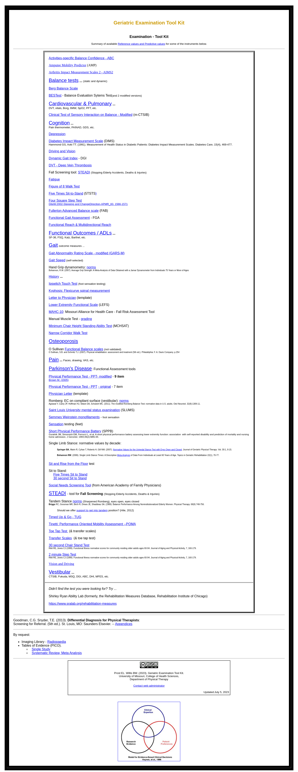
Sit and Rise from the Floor (68, 463)
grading (86, 319)
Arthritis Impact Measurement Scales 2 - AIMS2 (81, 72)
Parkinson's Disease (70, 368)
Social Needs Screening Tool (70, 485)
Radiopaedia (56, 642)
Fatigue (54, 179)
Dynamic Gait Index (63, 158)
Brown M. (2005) (59, 380)
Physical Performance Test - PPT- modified (80, 376)
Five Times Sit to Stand (70, 474)
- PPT (93, 386)
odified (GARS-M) (112, 253)
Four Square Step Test (65, 200)
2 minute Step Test (62, 554)
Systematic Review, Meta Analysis (57, 653)
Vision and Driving (61, 564)
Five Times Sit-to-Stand (66, 193)
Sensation (56, 424)
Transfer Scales (60, 538)
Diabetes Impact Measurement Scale (76, 141)
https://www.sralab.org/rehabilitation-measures (83, 603)
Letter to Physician (62, 297)
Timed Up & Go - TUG (65, 517)
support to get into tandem (92, 510)
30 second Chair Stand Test (69, 545)
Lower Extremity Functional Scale (73, 305)
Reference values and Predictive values (141, 43)
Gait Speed (57, 260)
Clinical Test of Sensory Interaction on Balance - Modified (90, 114)
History (54, 276)
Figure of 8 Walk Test (64, 186)
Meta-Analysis (123, 455)
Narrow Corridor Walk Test (68, 333)
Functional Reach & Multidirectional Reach (80, 225)
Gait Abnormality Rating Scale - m (74, 253)
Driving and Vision (62, 151)
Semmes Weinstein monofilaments (74, 417)
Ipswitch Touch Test (63, 283)
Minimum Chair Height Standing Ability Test (80, 326)
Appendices (123, 624)
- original (104, 386)
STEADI (84, 172)
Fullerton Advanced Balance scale (74, 210)
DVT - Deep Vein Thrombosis (70, 165)
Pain (54, 359)
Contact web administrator (149, 685)
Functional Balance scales (84, 349)
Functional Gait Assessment (69, 217)
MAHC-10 (56, 312)
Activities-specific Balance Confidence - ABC (81, 58)
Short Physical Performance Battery (75, 431)
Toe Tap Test (58, 531)
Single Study (41, 649)
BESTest (55, 95)
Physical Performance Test (69, 386)
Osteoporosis (63, 341)
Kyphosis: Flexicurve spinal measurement (79, 290)
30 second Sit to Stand (70, 478)
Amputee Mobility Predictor (67, 65)
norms (91, 267)
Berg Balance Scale (63, 88)
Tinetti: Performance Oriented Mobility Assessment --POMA (92, 524)
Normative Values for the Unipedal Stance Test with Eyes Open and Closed (147, 449)
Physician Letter (60, 393)
